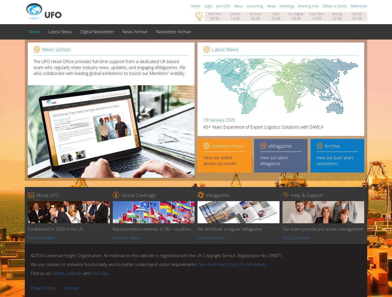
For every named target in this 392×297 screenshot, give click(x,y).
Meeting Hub (308, 6)
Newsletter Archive (173, 32)
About (239, 6)
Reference (359, 6)
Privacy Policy (43, 288)
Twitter (58, 273)
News (272, 6)
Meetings (287, 6)
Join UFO (223, 6)
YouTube (100, 273)
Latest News (60, 32)
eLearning (255, 6)
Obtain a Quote (335, 6)
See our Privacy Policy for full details (232, 264)
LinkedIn (74, 273)
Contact (71, 288)
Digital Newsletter (97, 32)
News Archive (134, 32)
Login (208, 6)
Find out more (41, 238)
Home (196, 6)
